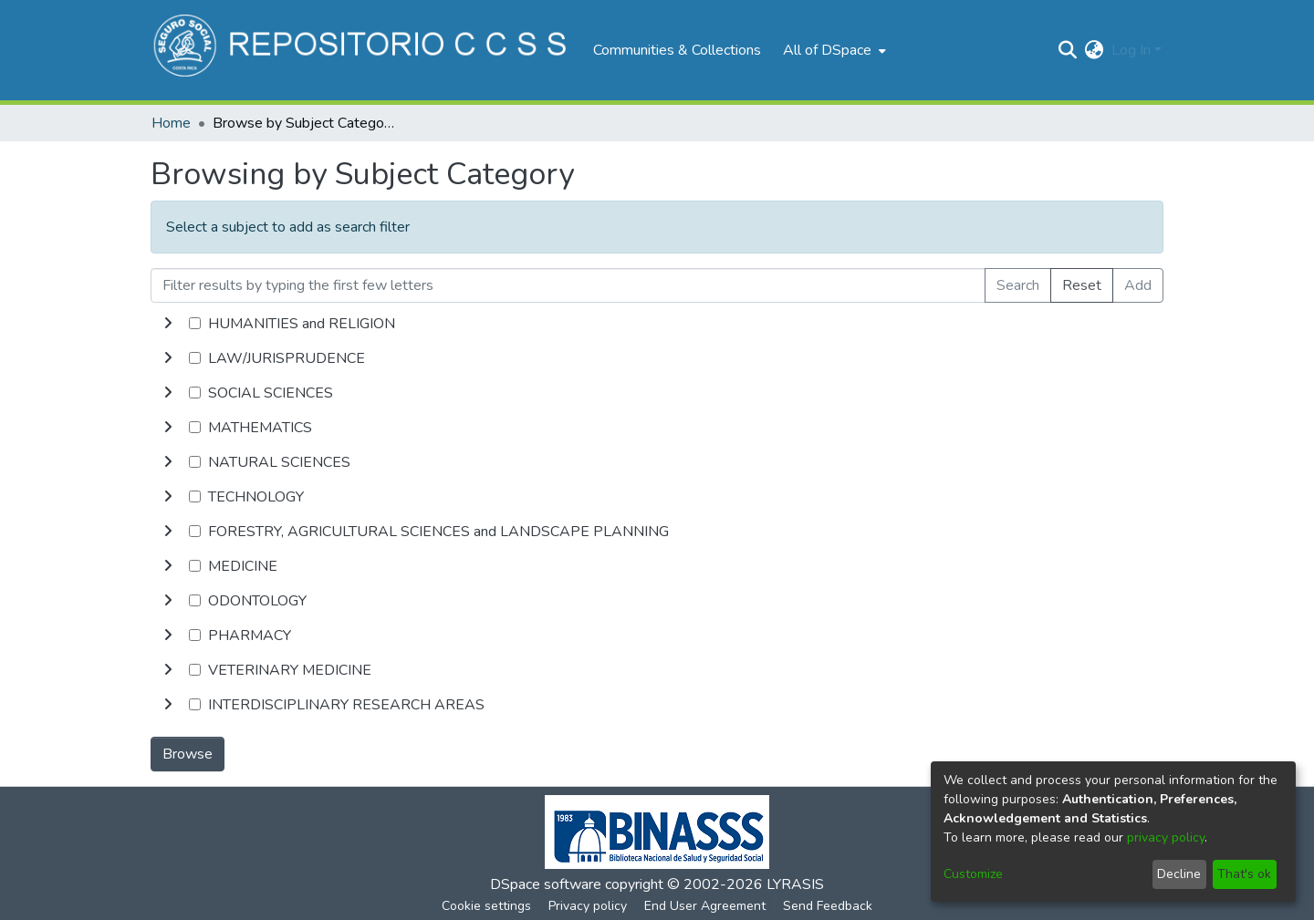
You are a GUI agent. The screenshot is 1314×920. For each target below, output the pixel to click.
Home (171, 123)
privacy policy (1165, 837)
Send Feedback (827, 906)
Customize (973, 874)
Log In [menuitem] (1131, 50)
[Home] (363, 50)
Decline (1179, 874)
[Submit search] (1068, 50)
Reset (1081, 285)
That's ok (1244, 874)
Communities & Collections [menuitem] (677, 50)
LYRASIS (795, 884)
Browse (187, 754)
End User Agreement (705, 906)
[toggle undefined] (168, 323)
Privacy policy (587, 906)
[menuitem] (832, 50)
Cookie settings (486, 906)
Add (1138, 285)
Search (1017, 285)
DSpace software (545, 884)
